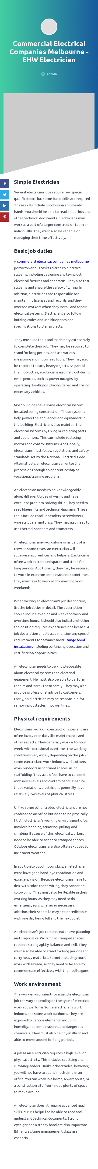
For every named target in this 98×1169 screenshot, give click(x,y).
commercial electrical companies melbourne (53, 261)
